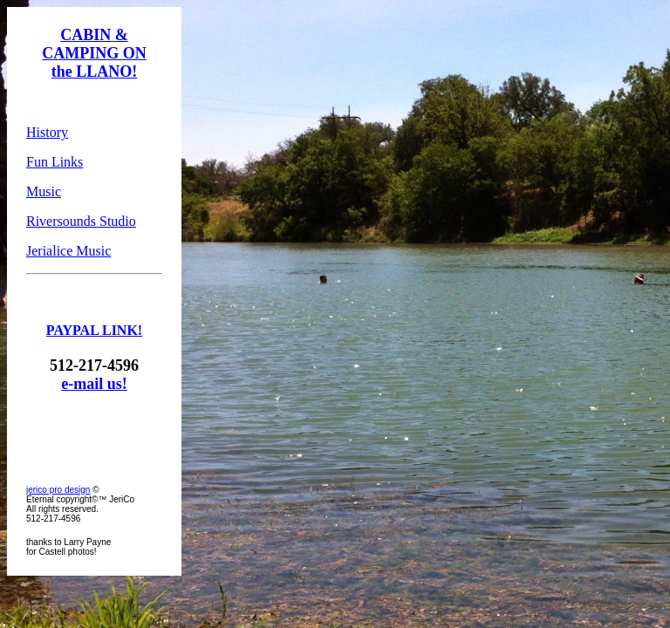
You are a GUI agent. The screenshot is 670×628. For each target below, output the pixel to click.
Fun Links (54, 161)
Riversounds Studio (81, 221)
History (47, 132)
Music (43, 191)
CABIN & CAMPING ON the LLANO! (94, 53)
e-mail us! (94, 383)
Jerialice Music (68, 250)
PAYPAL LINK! (94, 330)
